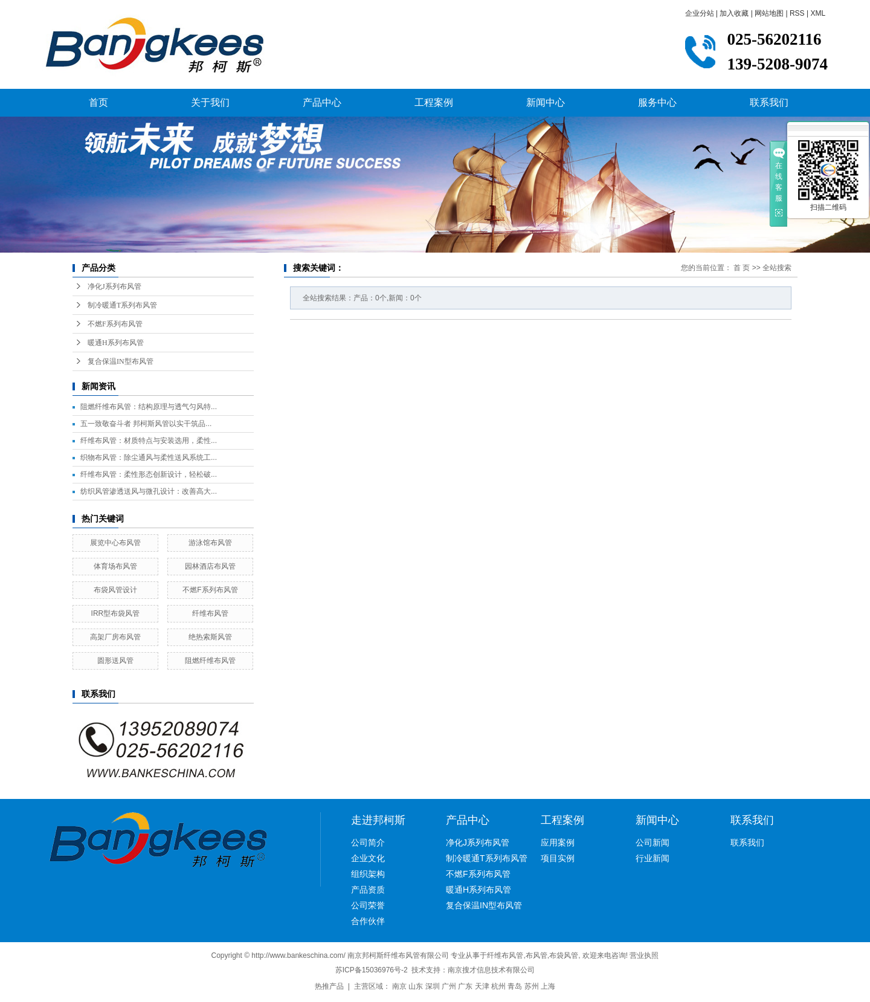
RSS (797, 13)
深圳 (432, 986)
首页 (98, 102)
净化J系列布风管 (114, 286)
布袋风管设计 (115, 590)
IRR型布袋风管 (115, 613)
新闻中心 (545, 102)
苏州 (531, 986)
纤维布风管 (210, 613)
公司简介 (368, 842)
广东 (465, 986)
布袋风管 (563, 955)
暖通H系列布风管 (116, 342)
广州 (449, 986)
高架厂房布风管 (115, 637)
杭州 (498, 986)
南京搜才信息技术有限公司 (491, 970)
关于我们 (210, 102)
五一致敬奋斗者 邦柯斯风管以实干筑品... (145, 423)
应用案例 (558, 842)
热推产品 (329, 986)
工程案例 (433, 102)
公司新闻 (652, 842)
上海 (548, 986)
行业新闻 (652, 858)
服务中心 (657, 102)
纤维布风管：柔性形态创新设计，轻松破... (148, 474)
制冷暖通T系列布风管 (122, 305)
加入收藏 (734, 13)
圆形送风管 (115, 660)
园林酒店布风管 (210, 566)
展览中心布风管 (115, 542)
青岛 (514, 986)
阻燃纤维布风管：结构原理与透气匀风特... (148, 406)
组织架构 (368, 874)
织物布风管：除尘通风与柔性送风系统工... (148, 457)
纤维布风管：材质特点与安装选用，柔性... (148, 440)
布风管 (536, 955)
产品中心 (322, 102)
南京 (399, 986)
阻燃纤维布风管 (210, 660)
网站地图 (769, 13)
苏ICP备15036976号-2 (371, 970)
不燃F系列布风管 (115, 324)
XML (817, 13)
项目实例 (558, 858)
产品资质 (368, 889)
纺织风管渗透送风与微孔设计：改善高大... (148, 491)
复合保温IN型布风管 (120, 361)
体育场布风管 (115, 566)
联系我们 (769, 102)
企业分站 (699, 13)
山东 (415, 986)
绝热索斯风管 (210, 637)
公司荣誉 (368, 905)
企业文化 (368, 858)
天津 (482, 986)
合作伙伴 (368, 921)
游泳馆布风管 (210, 542)
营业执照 (644, 955)
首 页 (741, 267)
